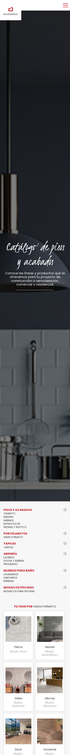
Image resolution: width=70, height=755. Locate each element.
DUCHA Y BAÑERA (14, 561)
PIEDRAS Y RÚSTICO (15, 527)
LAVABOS (9, 557)
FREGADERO (11, 564)
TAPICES (8, 547)
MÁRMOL (9, 520)
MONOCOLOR (12, 523)
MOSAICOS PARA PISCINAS (19, 591)
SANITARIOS (10, 577)
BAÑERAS (9, 581)
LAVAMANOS (11, 574)
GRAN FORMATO (13, 537)
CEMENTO (9, 513)
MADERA (8, 517)
